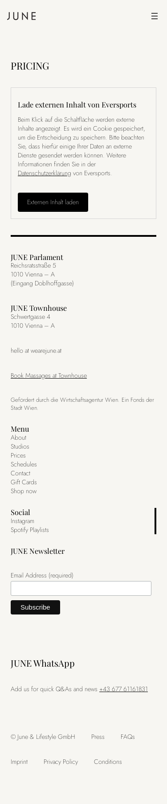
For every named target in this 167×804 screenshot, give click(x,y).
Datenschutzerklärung (44, 173)
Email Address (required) (42, 575)
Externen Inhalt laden (53, 202)
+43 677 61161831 (123, 688)
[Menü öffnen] (154, 16)
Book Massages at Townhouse (49, 375)
